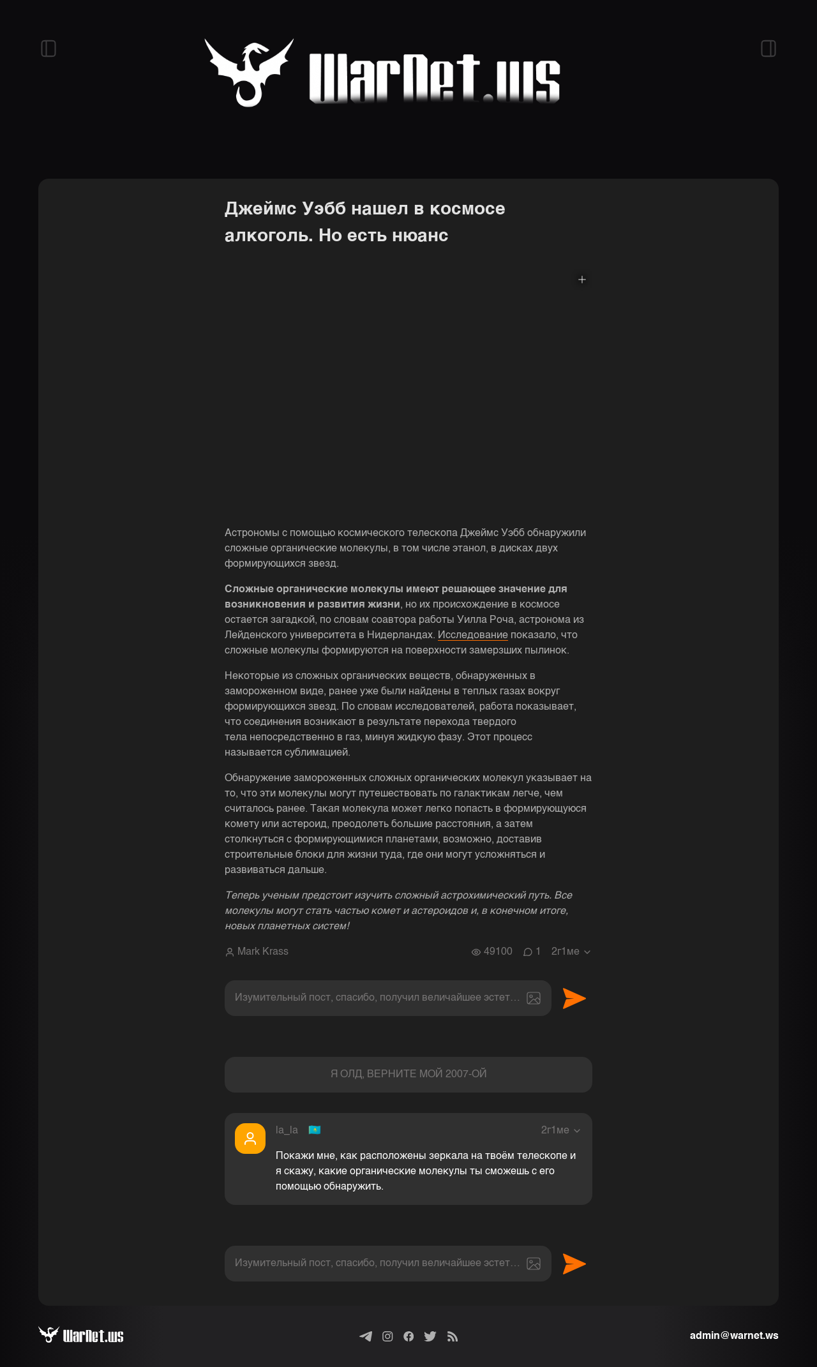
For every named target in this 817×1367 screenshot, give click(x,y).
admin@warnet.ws (734, 1336)
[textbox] (388, 998)
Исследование (473, 636)
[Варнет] (91, 1336)
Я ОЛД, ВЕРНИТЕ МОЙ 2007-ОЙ (409, 1075)
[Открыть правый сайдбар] (768, 48)
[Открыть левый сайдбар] (48, 48)
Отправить (574, 998)
